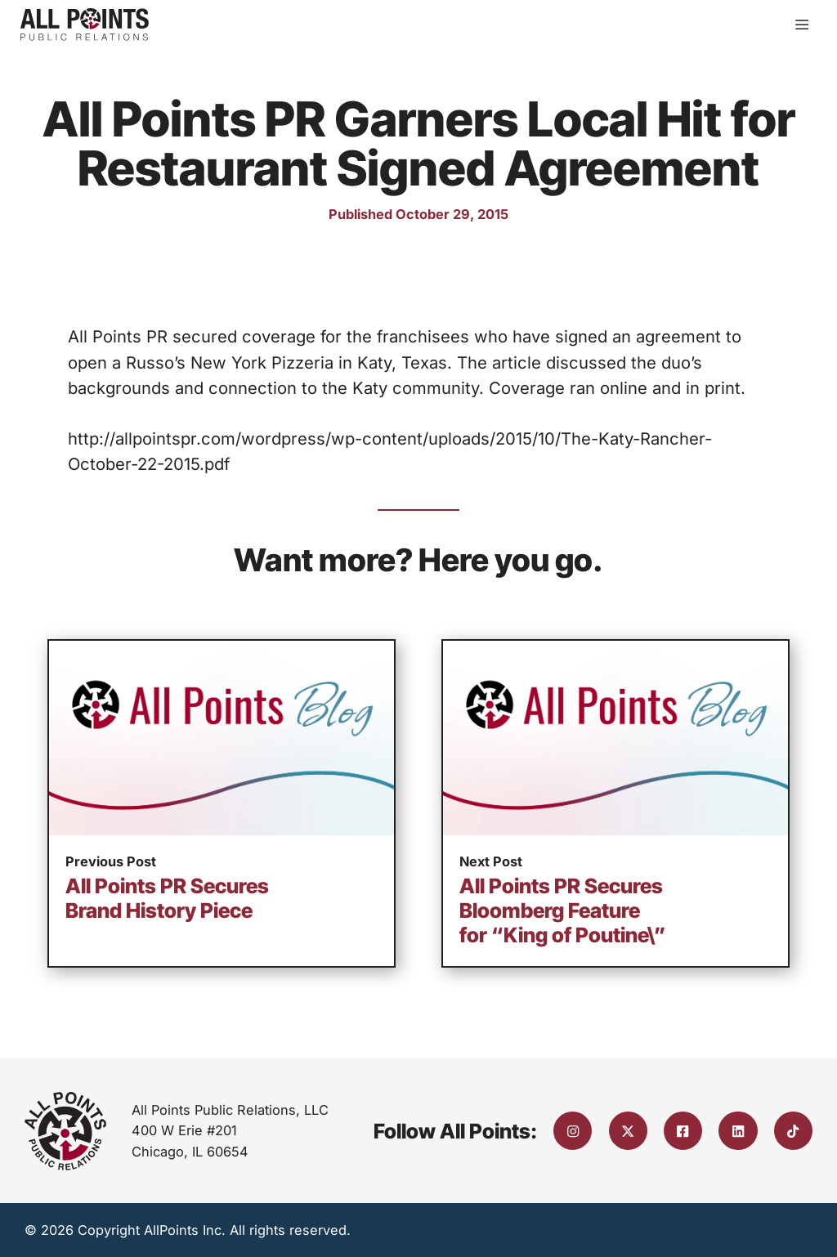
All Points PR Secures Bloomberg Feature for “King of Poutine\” (562, 910)
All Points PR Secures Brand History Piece (167, 898)
